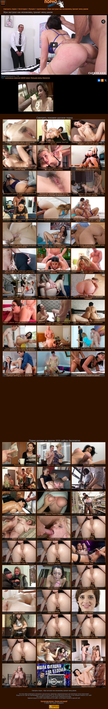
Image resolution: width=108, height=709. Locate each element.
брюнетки (46, 78)
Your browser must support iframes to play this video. (54, 45)
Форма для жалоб (61, 701)
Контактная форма (47, 701)
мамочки (17, 78)
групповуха (9, 78)
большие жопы (36, 78)
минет (28, 78)
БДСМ (23, 78)
